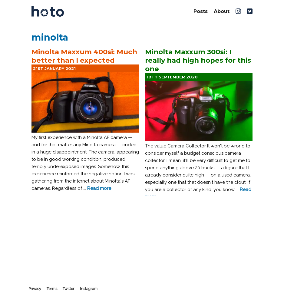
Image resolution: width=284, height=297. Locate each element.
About (222, 11)
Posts (200, 11)
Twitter (68, 288)
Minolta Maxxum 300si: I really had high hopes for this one (198, 60)
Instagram (88, 288)
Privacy (34, 288)
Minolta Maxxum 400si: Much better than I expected (84, 56)
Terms (52, 288)
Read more (99, 188)
